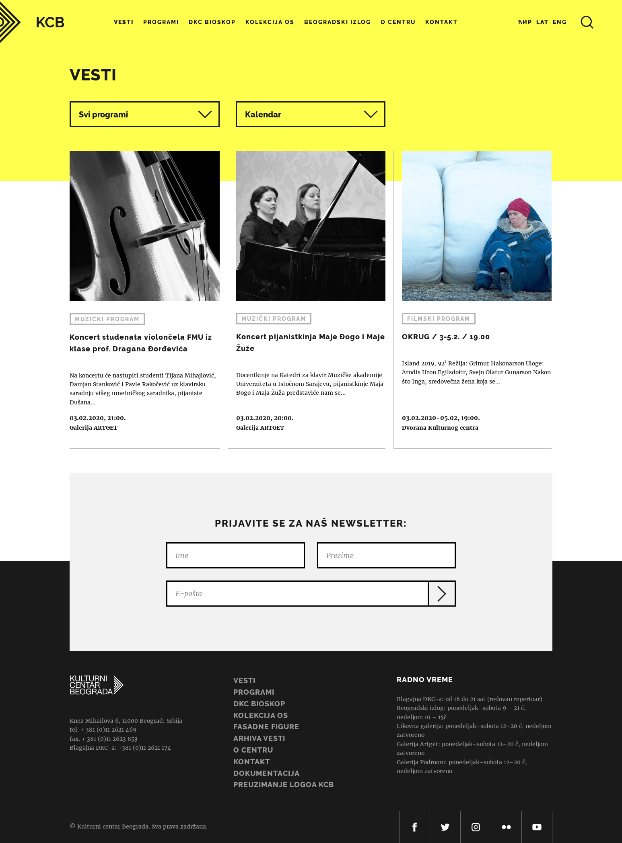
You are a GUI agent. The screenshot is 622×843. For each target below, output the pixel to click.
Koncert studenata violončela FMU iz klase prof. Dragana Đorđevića (141, 299)
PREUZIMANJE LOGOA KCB (283, 784)
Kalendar (311, 114)
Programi (161, 22)
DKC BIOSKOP (259, 703)
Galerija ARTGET (93, 427)
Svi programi (145, 114)
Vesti (124, 22)
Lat (542, 22)
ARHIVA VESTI (259, 738)
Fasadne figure (266, 726)
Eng (560, 22)
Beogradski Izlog (337, 22)
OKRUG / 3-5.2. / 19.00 (473, 299)
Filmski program (438, 319)
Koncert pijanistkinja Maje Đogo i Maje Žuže (307, 299)
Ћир (525, 22)
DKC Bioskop (212, 22)
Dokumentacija (266, 773)
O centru (398, 22)
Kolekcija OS (270, 22)
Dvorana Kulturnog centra (440, 427)
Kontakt (441, 22)
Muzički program (107, 319)
